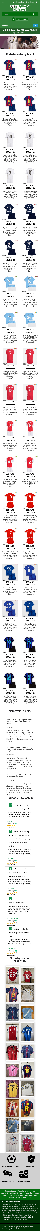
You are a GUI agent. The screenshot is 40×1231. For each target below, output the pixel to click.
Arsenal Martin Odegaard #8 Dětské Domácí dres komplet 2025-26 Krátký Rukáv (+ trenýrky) (30, 447)
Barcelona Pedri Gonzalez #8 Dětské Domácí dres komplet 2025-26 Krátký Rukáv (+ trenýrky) (30, 122)
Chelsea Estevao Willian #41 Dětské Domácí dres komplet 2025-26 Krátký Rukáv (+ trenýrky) (30, 627)
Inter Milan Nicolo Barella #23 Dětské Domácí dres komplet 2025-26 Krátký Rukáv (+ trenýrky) (30, 663)
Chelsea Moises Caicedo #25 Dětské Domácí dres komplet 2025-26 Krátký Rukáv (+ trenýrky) (10, 627)
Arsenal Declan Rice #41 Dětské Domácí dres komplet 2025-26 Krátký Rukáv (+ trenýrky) (10, 483)
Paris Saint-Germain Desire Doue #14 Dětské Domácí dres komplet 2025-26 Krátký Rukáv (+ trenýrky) (30, 231)
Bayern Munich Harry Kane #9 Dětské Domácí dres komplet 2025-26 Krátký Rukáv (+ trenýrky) (30, 519)
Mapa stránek (21, 1197)
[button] (10, 67)
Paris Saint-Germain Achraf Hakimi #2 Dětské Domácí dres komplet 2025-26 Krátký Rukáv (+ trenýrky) (10, 267)
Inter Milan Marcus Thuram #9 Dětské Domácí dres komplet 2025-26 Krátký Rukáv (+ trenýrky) (30, 699)
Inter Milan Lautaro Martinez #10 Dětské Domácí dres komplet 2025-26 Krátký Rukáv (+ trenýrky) (10, 663)
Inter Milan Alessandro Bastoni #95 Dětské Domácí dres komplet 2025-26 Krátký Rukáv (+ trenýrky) (10, 699)
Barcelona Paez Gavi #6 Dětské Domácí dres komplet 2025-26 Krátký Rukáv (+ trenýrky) (10, 122)
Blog (29, 1197)
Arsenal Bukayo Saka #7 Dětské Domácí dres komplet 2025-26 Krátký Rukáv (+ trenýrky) (10, 447)
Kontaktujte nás (10, 1191)
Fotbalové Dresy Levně (10, 1217)
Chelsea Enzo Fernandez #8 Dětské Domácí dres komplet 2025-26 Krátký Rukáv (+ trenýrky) (30, 591)
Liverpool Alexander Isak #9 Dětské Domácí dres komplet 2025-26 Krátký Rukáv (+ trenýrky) (30, 375)
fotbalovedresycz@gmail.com (23, 2)
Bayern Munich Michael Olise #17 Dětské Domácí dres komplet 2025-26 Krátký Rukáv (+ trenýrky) (10, 555)
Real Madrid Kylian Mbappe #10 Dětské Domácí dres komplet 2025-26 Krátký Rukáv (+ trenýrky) (10, 158)
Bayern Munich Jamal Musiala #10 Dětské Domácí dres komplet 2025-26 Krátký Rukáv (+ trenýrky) (10, 519)
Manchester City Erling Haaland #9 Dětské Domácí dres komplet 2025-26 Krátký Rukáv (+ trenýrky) (9, 303)
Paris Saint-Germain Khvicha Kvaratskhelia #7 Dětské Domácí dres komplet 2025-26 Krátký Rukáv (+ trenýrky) (30, 267)
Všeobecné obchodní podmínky (20, 1195)
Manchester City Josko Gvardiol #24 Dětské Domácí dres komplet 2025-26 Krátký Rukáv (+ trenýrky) (30, 339)
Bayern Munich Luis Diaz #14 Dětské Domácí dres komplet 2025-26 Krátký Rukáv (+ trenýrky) (30, 555)
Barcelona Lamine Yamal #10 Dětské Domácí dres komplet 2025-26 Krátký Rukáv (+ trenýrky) (10, 86)
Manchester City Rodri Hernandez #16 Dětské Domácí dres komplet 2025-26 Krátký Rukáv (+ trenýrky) (30, 303)
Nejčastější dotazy (16, 1193)
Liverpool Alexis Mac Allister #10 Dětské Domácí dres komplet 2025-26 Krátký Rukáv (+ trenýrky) (10, 411)
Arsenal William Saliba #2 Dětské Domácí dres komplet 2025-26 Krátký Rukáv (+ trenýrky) (30, 483)
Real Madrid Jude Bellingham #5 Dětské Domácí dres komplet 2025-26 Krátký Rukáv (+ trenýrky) (30, 158)
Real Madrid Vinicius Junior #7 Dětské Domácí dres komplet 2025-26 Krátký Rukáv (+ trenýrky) (10, 194)
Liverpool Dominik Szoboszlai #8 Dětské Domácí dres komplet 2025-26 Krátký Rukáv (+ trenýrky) (30, 411)
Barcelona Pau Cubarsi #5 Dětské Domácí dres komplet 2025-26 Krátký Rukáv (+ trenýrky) (30, 86)
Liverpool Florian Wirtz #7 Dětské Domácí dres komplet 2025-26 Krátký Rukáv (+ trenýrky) (10, 375)
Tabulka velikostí (24, 1191)
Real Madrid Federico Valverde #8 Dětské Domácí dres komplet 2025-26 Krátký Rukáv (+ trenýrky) (30, 194)
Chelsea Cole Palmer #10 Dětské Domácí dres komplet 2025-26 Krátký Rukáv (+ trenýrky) (10, 591)
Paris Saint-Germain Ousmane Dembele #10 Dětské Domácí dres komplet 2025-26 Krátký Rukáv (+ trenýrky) (10, 231)
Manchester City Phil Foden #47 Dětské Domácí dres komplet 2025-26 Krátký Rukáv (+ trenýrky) (10, 339)
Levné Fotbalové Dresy (19, 1229)
